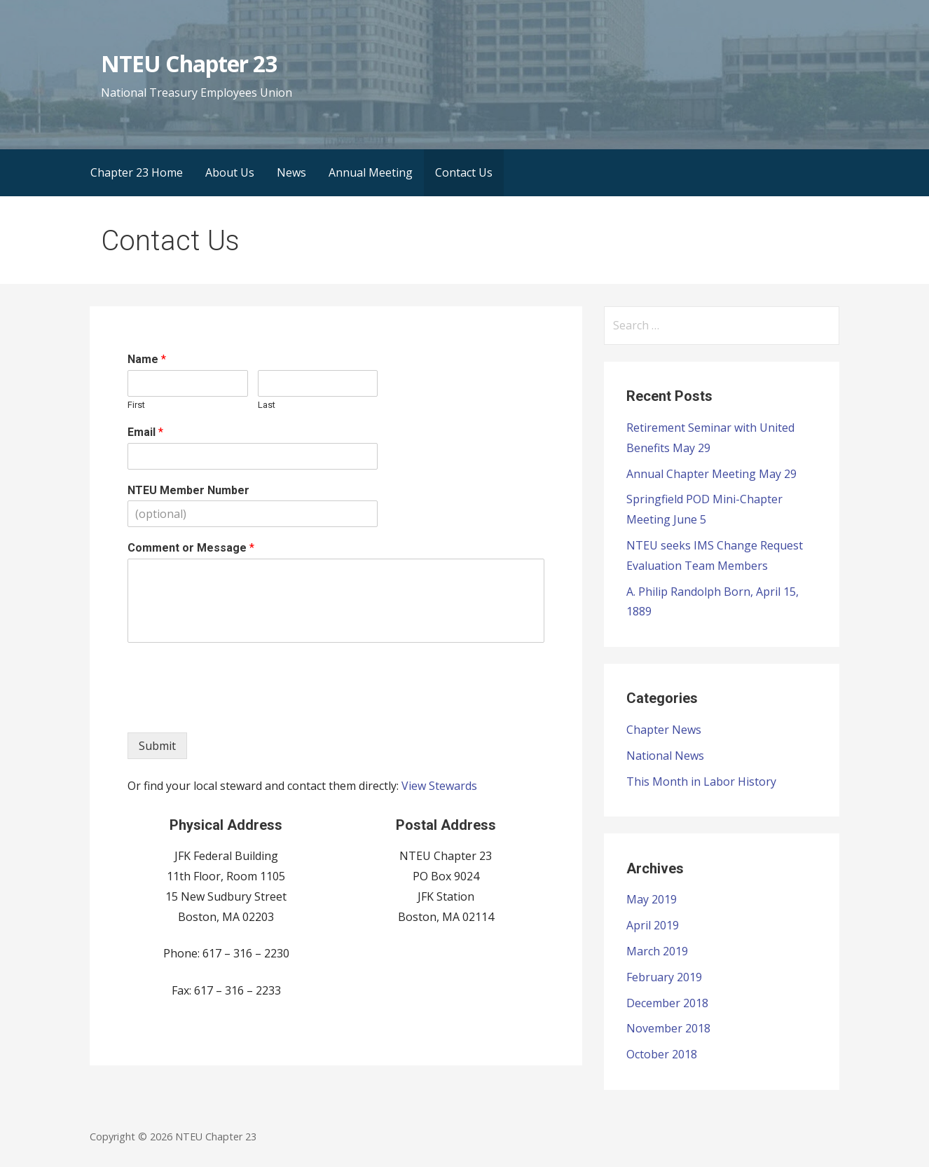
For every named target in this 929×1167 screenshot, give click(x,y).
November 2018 (668, 1028)
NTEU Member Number (188, 490)
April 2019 (652, 925)
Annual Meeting (371, 172)
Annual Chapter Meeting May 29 (711, 474)
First (136, 405)
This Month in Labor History (701, 781)
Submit (157, 745)
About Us (229, 172)
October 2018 (661, 1054)
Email (145, 432)
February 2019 (664, 977)
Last (266, 405)
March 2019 (657, 951)
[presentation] (234, 709)
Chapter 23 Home (136, 172)
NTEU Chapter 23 (189, 63)
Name (147, 359)
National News (665, 755)
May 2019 (651, 899)
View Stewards (439, 785)
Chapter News (663, 729)
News (291, 172)
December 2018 (667, 1003)
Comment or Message (191, 547)
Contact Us (464, 172)
